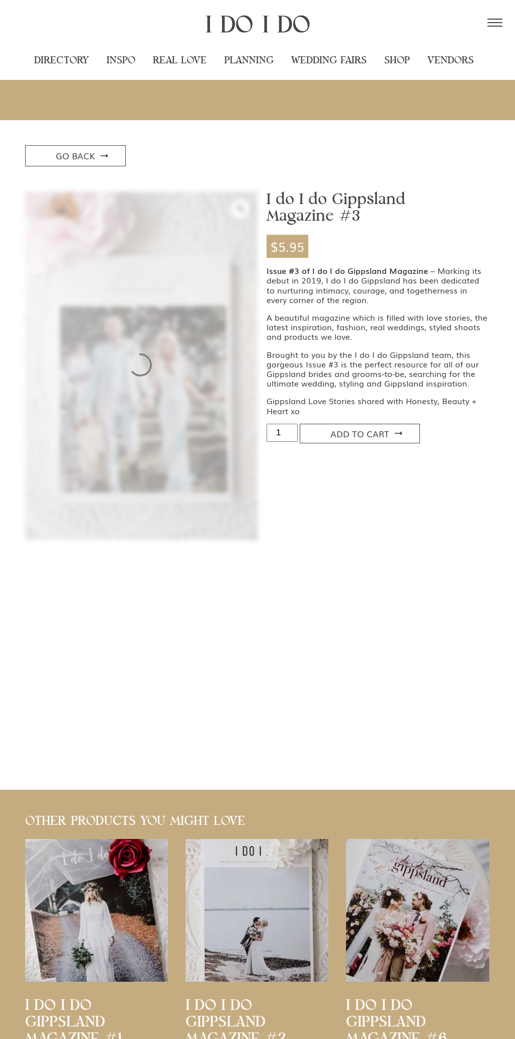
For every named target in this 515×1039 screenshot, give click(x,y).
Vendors (450, 60)
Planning (249, 60)
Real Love (180, 60)
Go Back (75, 155)
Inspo (121, 60)
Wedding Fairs (329, 60)
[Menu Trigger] (495, 23)
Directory (61, 60)
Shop (397, 60)
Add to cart (359, 433)
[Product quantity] (282, 433)
